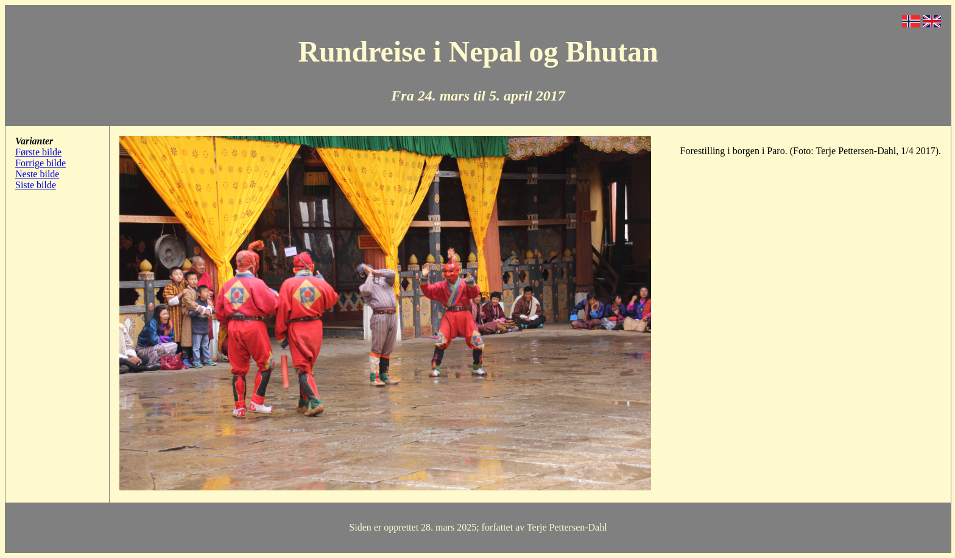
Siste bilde (35, 185)
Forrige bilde (40, 163)
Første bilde (38, 152)
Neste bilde (37, 174)
